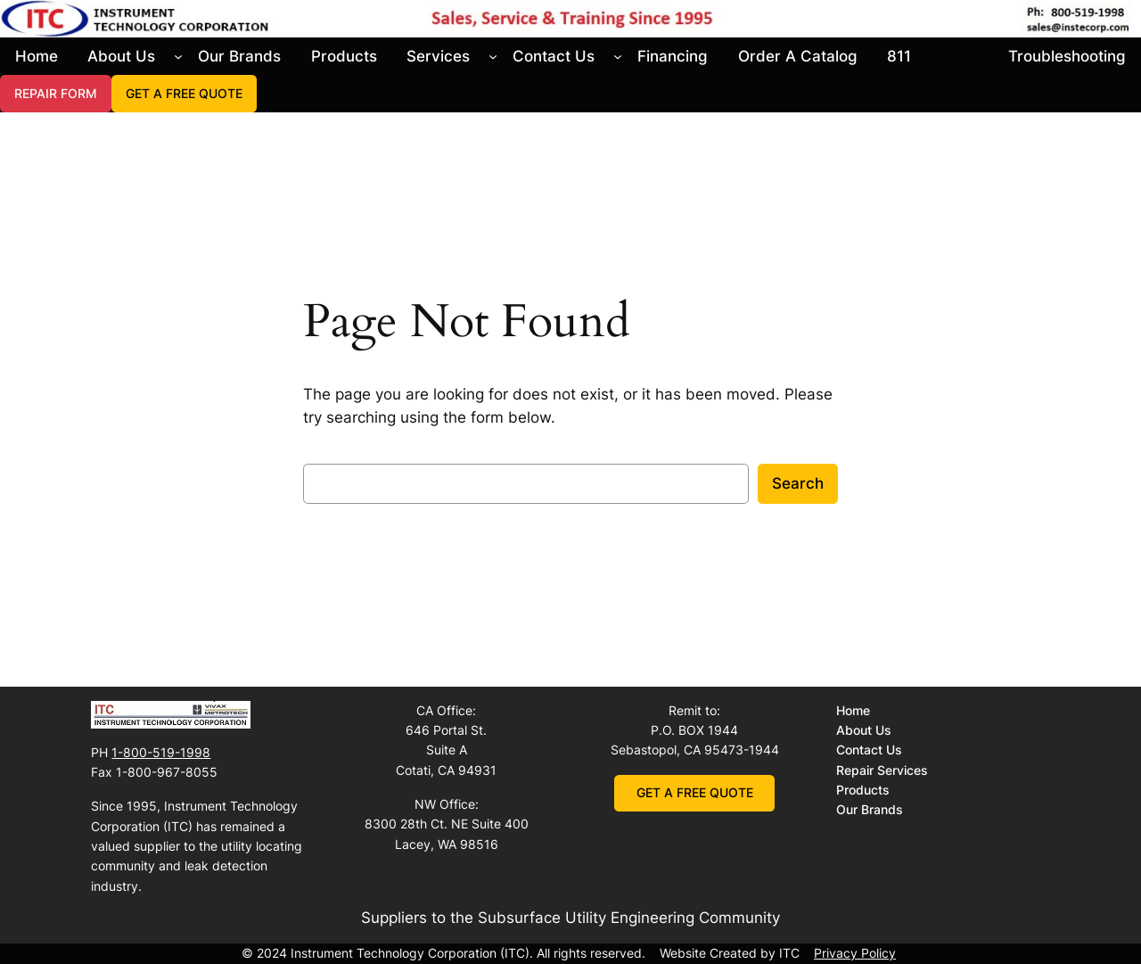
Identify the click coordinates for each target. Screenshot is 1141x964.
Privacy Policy (855, 952)
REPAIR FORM (55, 93)
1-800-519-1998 (160, 752)
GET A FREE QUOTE (184, 93)
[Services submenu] (492, 56)
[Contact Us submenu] (617, 56)
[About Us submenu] (178, 56)
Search (798, 483)
